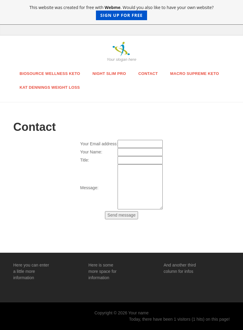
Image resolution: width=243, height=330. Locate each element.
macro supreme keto (194, 73)
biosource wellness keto (50, 73)
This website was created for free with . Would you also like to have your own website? (121, 12)
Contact (148, 73)
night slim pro (109, 73)
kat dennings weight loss (50, 87)
